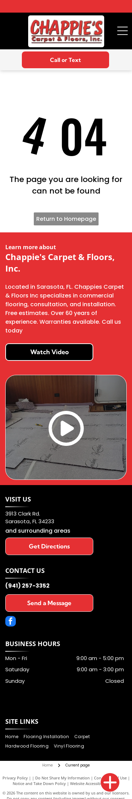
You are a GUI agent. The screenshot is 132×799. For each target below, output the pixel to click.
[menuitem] (14, 737)
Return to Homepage (66, 219)
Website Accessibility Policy (94, 783)
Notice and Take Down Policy (39, 783)
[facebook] (10, 622)
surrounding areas (44, 531)
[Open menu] (122, 31)
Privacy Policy (15, 777)
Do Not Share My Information (62, 777)
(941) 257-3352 (27, 586)
